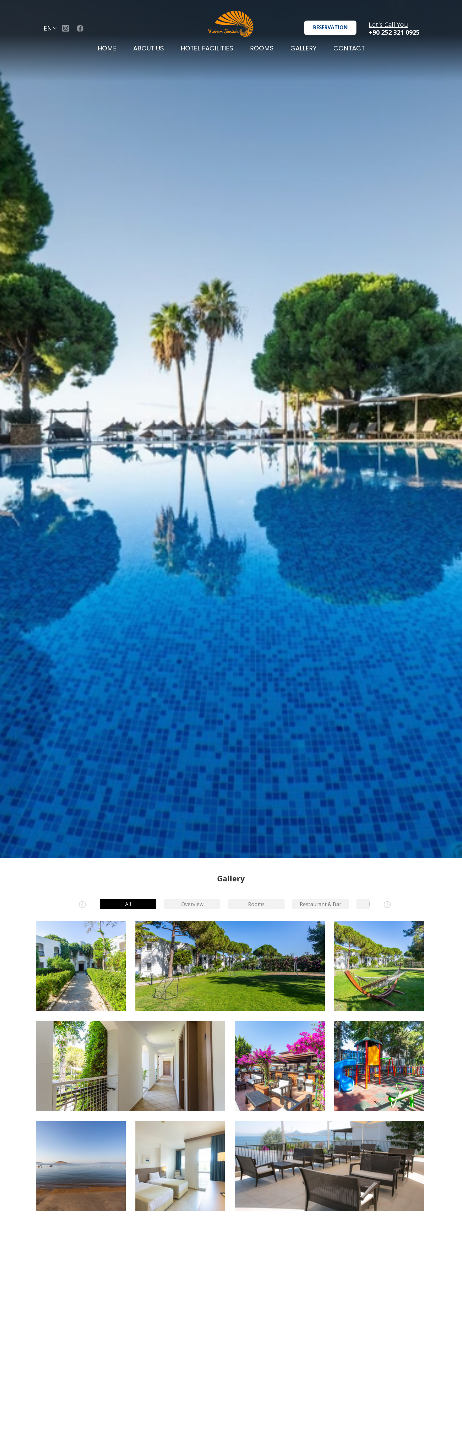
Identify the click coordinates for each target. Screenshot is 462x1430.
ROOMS (262, 48)
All (128, 904)
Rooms (256, 904)
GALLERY (303, 48)
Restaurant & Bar (320, 904)
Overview (192, 904)
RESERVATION (330, 27)
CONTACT (349, 48)
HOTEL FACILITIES (207, 48)
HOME (107, 48)
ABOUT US (148, 48)
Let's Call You (388, 24)
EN (51, 28)
